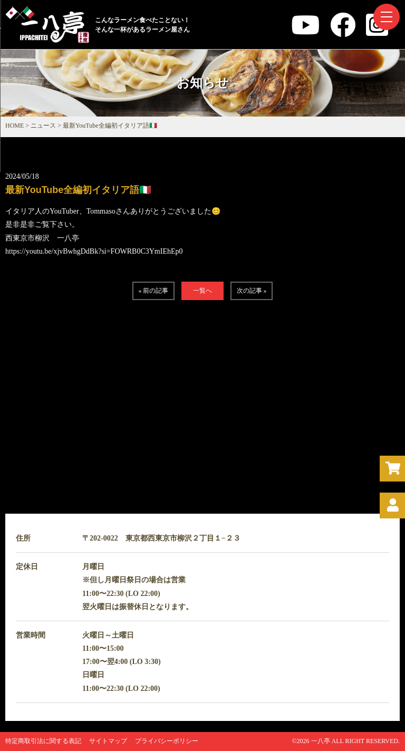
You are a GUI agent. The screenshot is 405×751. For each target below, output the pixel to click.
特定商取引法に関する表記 (43, 741)
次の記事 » (252, 290)
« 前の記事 (153, 290)
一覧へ (202, 290)
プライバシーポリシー (166, 741)
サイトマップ (108, 741)
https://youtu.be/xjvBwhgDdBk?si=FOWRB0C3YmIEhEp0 (94, 251)
